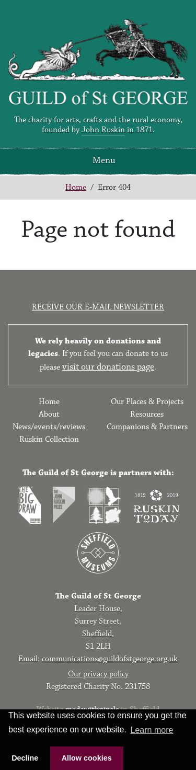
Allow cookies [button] (87, 758)
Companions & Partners (147, 427)
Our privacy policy (98, 674)
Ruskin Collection (49, 439)
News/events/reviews (49, 427)
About (49, 414)
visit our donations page (108, 367)
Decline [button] (24, 758)
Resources (147, 414)
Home (75, 187)
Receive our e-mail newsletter (98, 307)
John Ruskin (103, 130)
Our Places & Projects (147, 402)
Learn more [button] (152, 730)
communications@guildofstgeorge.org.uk (110, 659)
